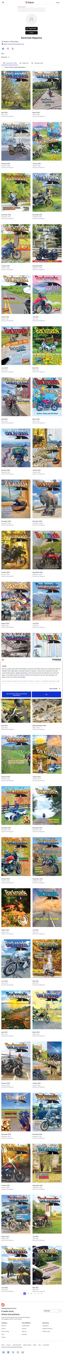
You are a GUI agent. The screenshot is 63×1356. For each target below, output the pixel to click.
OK (46, 694)
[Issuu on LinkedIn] (8, 1353)
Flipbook (24, 1331)
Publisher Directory (47, 1329)
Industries (24, 1334)
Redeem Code (46, 1331)
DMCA (34, 1345)
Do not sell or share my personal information (17, 694)
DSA (39, 1345)
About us (3, 1326)
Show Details (53, 688)
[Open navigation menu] (3, 2)
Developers (45, 1326)
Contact (3, 1337)
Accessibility (46, 1345)
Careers (3, 1329)
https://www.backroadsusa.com (14, 44)
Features (24, 1329)
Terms (3, 1345)
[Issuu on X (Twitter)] (13, 1353)
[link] (58, 2)
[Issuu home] (30, 2)
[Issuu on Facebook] (3, 1353)
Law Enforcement (16, 1345)
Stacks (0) (23, 63)
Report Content (27, 1345)
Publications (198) (10, 63)
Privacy (8, 1345)
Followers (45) (37, 63)
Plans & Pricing (5, 1331)
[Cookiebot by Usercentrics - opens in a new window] (53, 660)
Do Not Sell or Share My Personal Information (11, 1347)
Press (2, 1334)
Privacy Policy (24, 675)
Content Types (25, 1326)
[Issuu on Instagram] (18, 1353)
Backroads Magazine (8, 116)
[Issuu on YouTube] (23, 1353)
